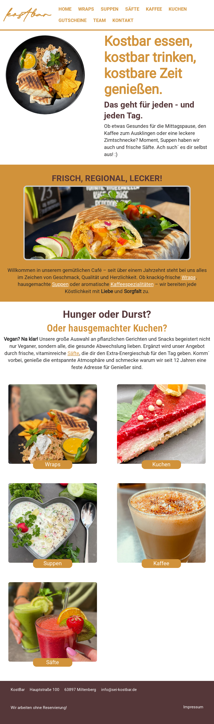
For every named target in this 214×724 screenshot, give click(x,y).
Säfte (132, 9)
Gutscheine (73, 20)
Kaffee (154, 9)
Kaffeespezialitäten (132, 284)
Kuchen (178, 9)
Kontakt (123, 20)
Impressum (193, 707)
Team (99, 20)
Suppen (109, 9)
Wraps (86, 9)
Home (65, 9)
